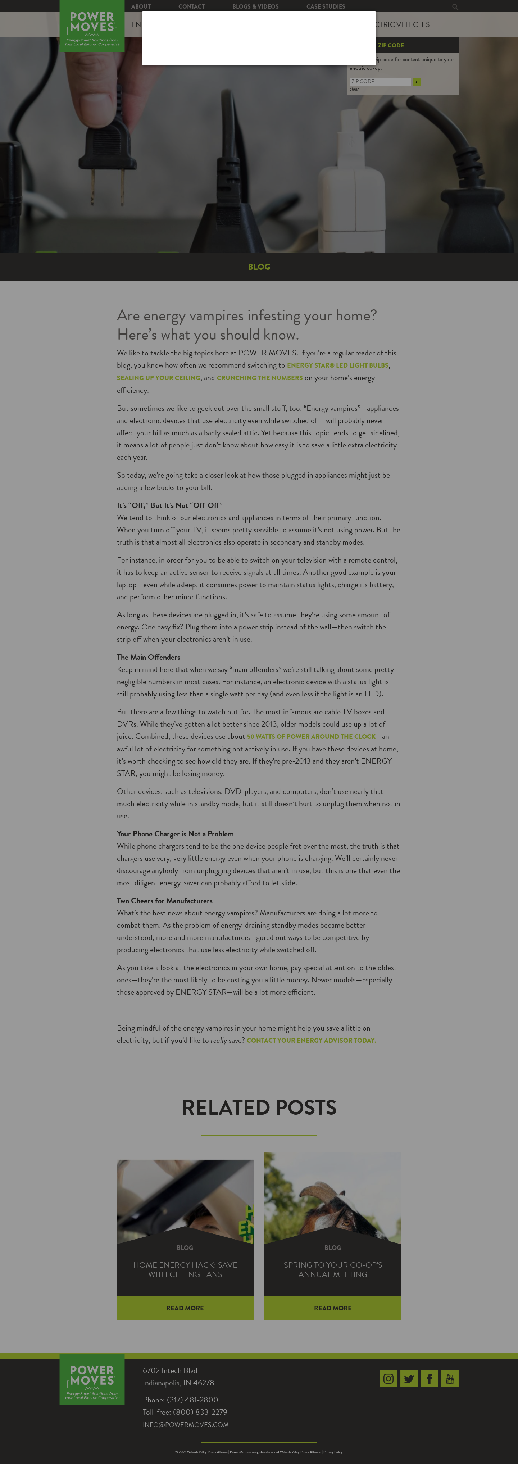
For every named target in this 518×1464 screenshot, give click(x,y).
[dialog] (259, 38)
